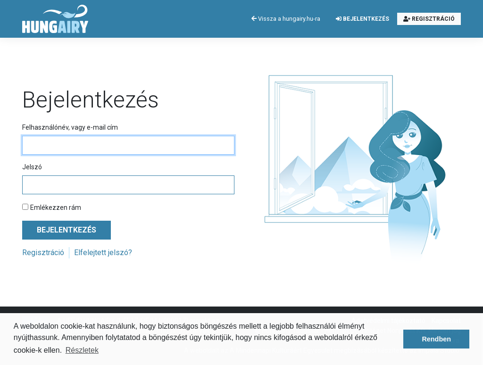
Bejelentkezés (362, 19)
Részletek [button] (82, 350)
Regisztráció (429, 19)
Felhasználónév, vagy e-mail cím (70, 127)
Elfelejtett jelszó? (103, 252)
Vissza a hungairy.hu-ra (285, 18)
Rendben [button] (436, 339)
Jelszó (32, 167)
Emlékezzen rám (55, 207)
